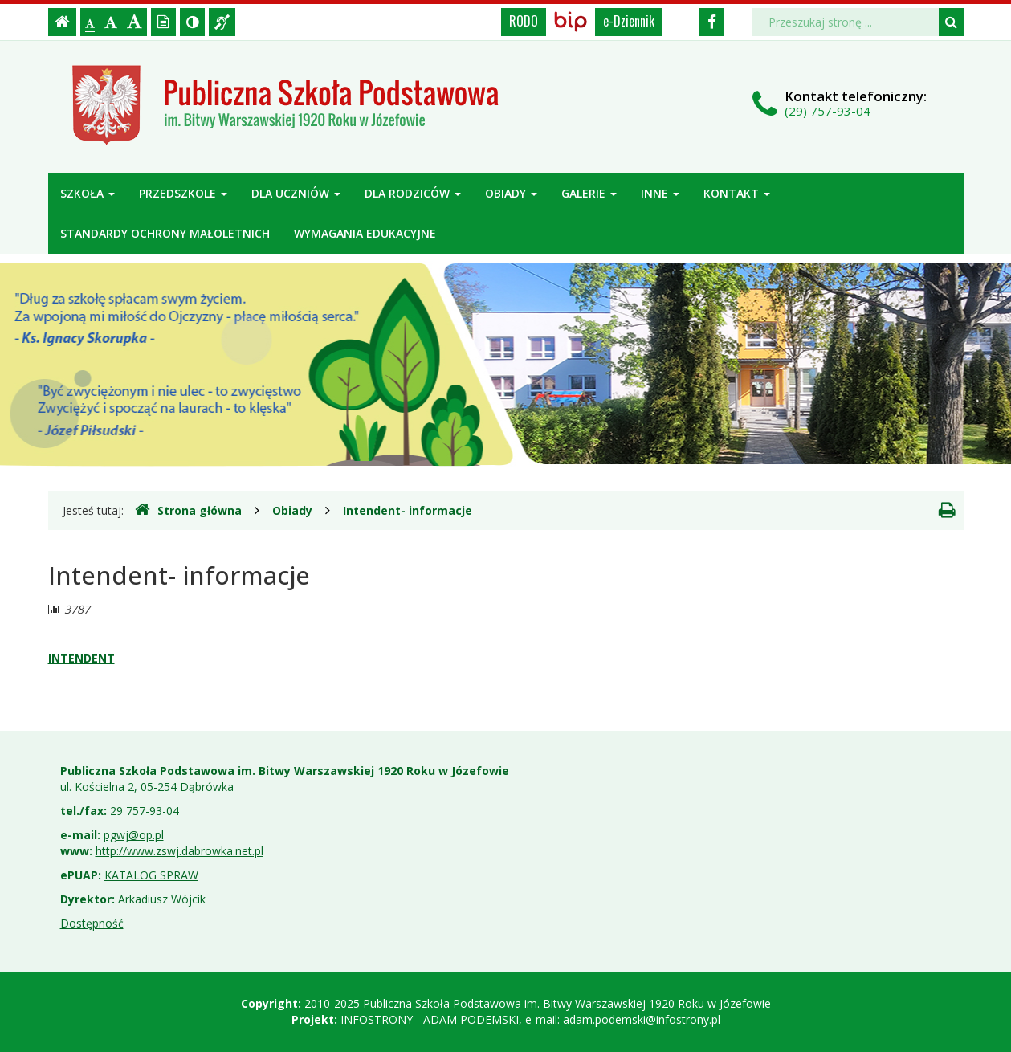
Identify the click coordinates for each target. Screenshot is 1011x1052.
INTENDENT (81, 658)
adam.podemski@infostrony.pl (641, 1019)
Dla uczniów (295, 193)
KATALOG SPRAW (151, 875)
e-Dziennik (628, 21)
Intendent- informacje (407, 510)
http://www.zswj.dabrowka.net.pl (179, 850)
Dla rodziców (413, 193)
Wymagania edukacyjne (365, 233)
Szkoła (87, 193)
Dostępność (92, 923)
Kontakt (736, 193)
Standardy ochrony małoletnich (165, 233)
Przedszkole (183, 193)
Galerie (589, 193)
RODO (523, 21)
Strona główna (188, 510)
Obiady (511, 193)
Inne (660, 193)
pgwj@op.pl (134, 834)
